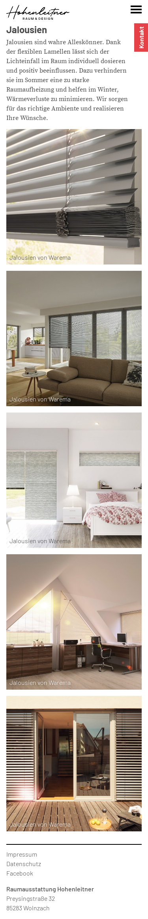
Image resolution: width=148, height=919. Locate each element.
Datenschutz (23, 863)
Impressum (21, 854)
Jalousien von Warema (40, 257)
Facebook (19, 873)
